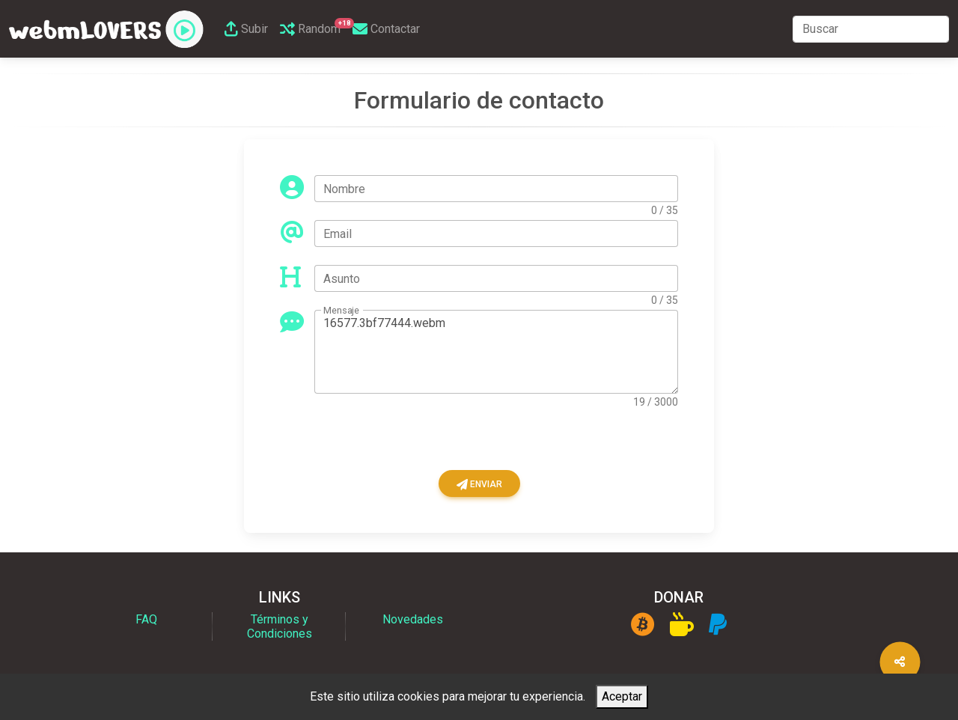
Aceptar (622, 696)
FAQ (146, 619)
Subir (246, 29)
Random (313, 27)
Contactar (386, 29)
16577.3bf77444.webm (496, 352)
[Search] (871, 29)
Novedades (412, 619)
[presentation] (393, 441)
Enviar (479, 484)
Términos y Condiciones (279, 626)
